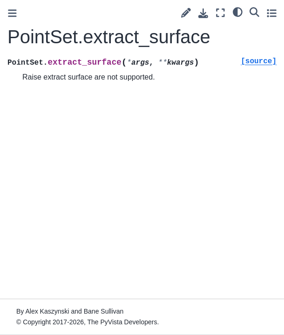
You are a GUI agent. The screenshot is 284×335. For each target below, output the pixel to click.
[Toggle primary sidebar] (12, 13)
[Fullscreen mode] (220, 13)
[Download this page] (203, 13)
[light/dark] (237, 12)
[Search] (254, 12)
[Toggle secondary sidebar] (271, 13)
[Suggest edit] (186, 13)
